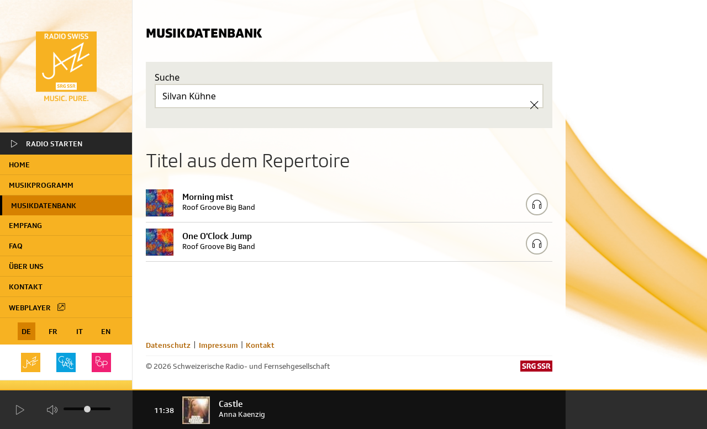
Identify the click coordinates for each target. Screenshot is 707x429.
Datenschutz (168, 345)
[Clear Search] (534, 105)
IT (79, 331)
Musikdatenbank (43, 205)
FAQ (16, 245)
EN (105, 331)
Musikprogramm (41, 185)
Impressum (218, 345)
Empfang (25, 225)
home (19, 164)
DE (26, 331)
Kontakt (26, 286)
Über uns (26, 266)
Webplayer (37, 307)
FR (53, 331)
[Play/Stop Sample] (537, 204)
